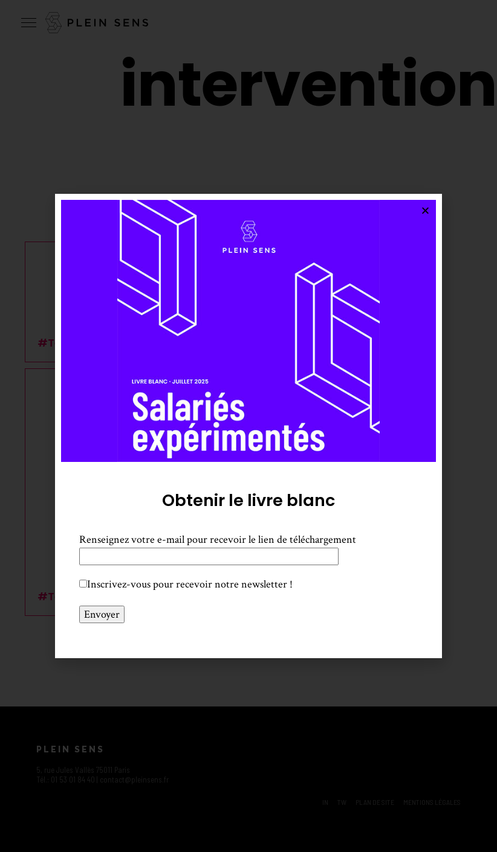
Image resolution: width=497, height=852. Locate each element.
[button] (425, 210)
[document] (248, 426)
